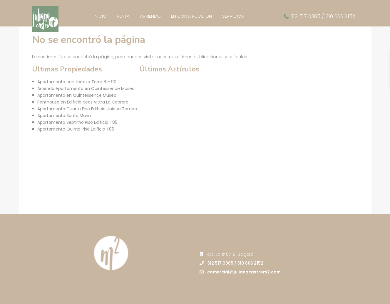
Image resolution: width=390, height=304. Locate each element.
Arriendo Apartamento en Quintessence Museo (86, 88)
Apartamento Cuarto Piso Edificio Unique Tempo (87, 109)
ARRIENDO (150, 16)
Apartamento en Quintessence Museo (76, 95)
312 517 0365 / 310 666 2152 (322, 16)
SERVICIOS (233, 16)
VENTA (123, 16)
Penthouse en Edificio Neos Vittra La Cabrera (82, 102)
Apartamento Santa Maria (64, 115)
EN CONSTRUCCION (191, 16)
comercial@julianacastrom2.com (244, 272)
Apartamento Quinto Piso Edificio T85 (75, 129)
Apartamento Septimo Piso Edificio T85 (77, 122)
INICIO (100, 16)
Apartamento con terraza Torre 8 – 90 (76, 82)
